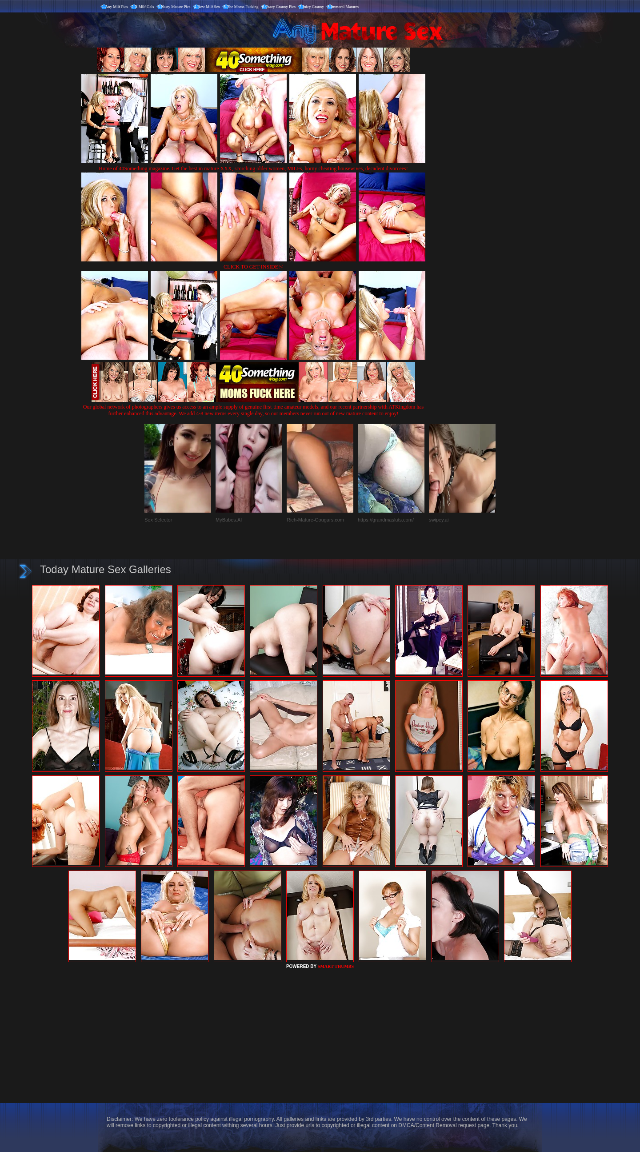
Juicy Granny (313, 6)
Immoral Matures (345, 6)
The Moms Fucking (243, 6)
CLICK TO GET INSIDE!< (253, 267)
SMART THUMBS (336, 966)
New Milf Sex (208, 6)
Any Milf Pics (116, 6)
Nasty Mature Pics (176, 6)
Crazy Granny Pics (280, 6)
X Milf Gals (144, 6)
